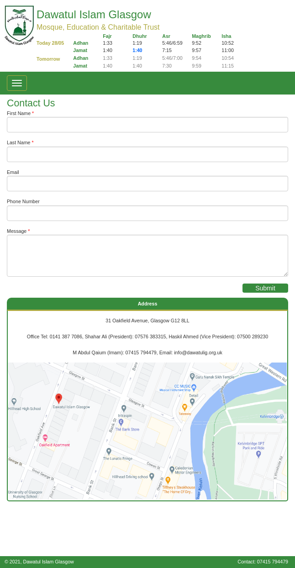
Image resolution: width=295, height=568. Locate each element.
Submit (265, 288)
